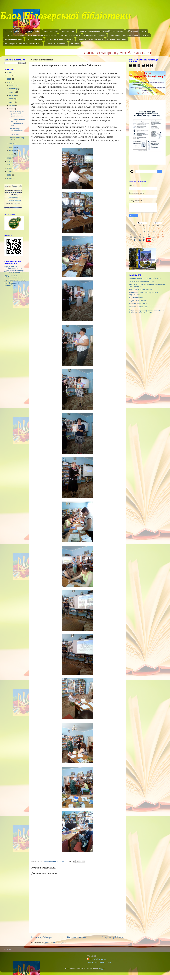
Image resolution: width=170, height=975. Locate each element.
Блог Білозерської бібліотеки (65, 17)
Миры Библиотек (136, 298)
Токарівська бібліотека (138, 307)
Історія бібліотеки (34, 39)
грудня (12, 85)
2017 (9, 158)
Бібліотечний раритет (136, 31)
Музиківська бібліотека (138, 304)
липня (11, 102)
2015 (9, 165)
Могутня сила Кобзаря (70, 35)
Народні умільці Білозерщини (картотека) (22, 43)
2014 (9, 168)
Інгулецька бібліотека (137, 301)
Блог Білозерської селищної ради (11, 284)
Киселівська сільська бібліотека (141, 281)
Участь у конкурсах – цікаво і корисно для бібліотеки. (17, 114)
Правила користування (56, 43)
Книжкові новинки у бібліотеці (16, 139)
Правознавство (51, 31)
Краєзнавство (68, 31)
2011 (9, 178)
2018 (9, 82)
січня (11, 154)
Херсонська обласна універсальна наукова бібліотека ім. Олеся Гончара (146, 311)
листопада (13, 89)
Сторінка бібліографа (116, 39)
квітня (11, 144)
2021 (9, 72)
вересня (12, 95)
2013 (9, 171)
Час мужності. (14, 134)
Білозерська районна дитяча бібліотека (145, 278)
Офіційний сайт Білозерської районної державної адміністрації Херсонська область (14, 270)
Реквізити (74, 43)
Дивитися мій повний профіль (99, 962)
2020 (9, 76)
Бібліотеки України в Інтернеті (141, 289)
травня (12, 109)
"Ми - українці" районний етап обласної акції (129, 35)
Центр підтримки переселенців (42, 35)
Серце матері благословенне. (16, 130)
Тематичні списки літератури (90, 39)
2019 (9, 79)
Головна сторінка (12, 31)
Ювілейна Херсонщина (94, 35)
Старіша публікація (112, 937)
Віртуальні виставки (13, 39)
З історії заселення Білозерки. (59, 39)
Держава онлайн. (32, 31)
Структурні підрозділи (14, 35)
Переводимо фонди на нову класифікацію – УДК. (17, 122)
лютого (12, 151)
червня (12, 105)
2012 (9, 175)
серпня (12, 99)
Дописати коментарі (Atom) (55, 942)
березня (12, 147)
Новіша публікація (41, 937)
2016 (9, 161)
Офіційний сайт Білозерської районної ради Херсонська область (14, 278)
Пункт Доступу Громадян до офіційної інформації (101, 31)
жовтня (12, 92)
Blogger (102, 969)
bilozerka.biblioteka (97, 959)
